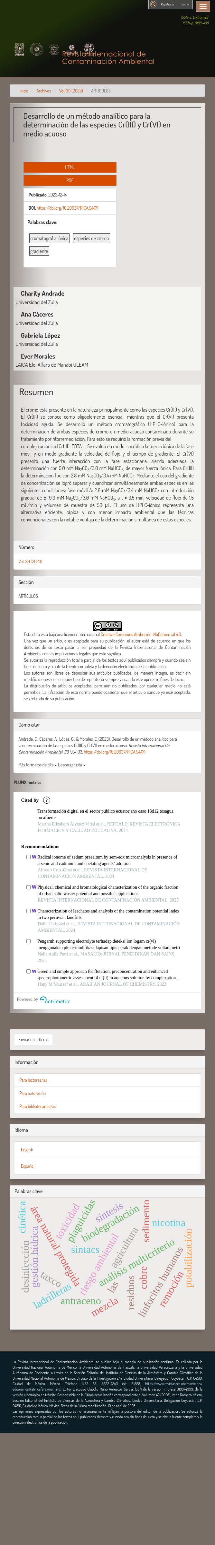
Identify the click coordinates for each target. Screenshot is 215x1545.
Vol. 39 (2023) (71, 90)
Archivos (43, 90)
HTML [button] (70, 167)
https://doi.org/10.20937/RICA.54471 (67, 208)
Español (27, 1166)
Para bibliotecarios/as (37, 1106)
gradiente (39, 251)
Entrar (185, 4)
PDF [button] (69, 180)
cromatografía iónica (49, 238)
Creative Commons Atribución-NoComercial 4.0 (141, 634)
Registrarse (167, 4)
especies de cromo (91, 238)
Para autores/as (32, 1093)
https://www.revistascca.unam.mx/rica (173, 1383)
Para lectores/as (33, 1080)
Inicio (23, 90)
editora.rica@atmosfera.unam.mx (37, 1389)
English (27, 1149)
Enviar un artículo (33, 1039)
